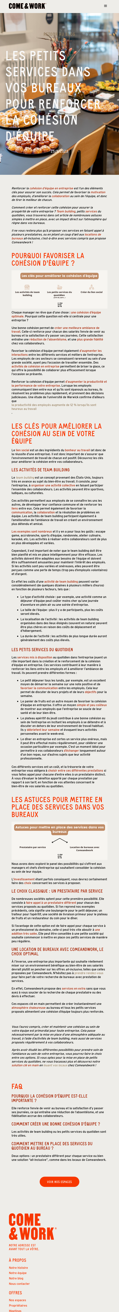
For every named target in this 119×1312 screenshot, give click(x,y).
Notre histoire (18, 1267)
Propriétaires (18, 1305)
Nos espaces (17, 1300)
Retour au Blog (59, 34)
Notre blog (16, 1278)
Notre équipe (18, 1273)
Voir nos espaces (59, 1182)
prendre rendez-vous (88, 973)
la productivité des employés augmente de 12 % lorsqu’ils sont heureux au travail (54, 407)
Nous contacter (19, 1283)
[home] (27, 6)
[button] (105, 5)
